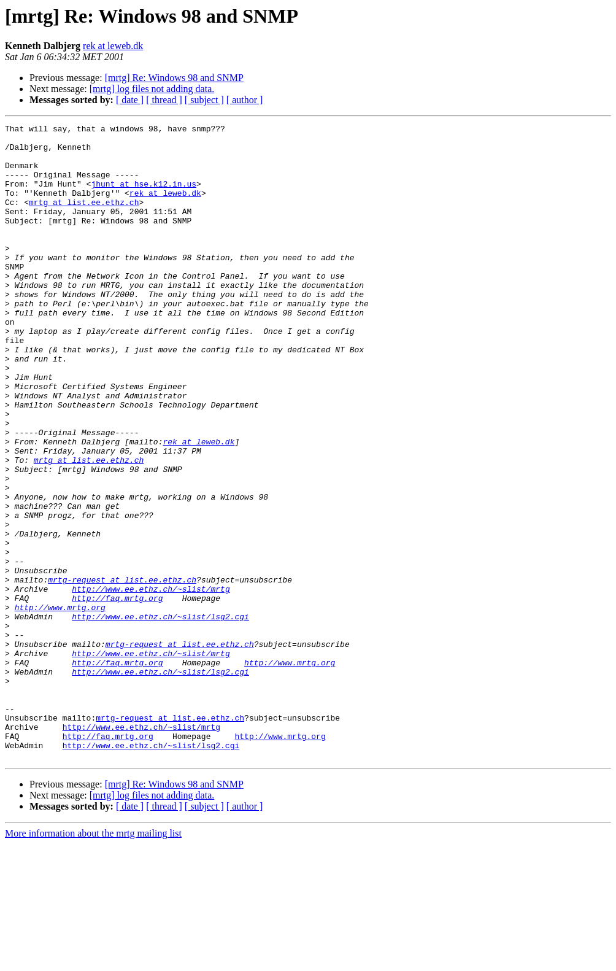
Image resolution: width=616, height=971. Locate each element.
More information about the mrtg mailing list (93, 960)
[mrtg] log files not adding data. (152, 88)
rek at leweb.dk (113, 46)
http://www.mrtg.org (60, 704)
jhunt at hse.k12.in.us (143, 196)
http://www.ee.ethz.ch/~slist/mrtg (150, 682)
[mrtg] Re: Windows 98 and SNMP (174, 77)
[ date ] (130, 100)
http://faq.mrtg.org (117, 693)
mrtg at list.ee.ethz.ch (84, 218)
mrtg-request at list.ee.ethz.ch (122, 671)
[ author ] (244, 100)
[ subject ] (204, 100)
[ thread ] (164, 100)
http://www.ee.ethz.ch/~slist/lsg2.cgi (160, 715)
